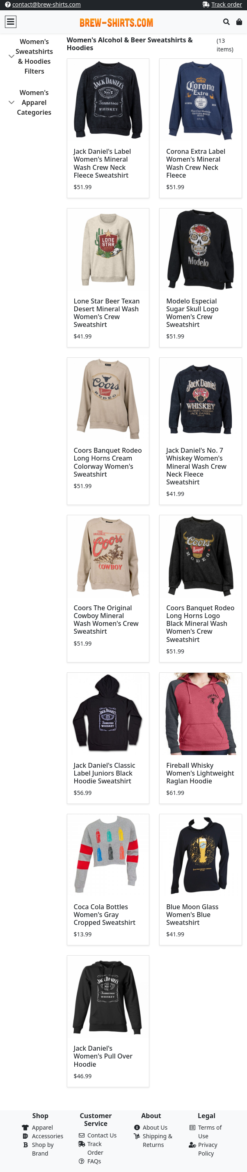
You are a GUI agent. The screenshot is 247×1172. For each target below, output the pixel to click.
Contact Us (102, 1135)
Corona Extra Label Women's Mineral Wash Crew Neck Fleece (195, 163)
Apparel (42, 1127)
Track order (226, 4)
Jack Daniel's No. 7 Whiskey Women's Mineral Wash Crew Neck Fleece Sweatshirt (196, 466)
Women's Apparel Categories (34, 102)
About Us (155, 1127)
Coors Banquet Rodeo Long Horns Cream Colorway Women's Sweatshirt (108, 462)
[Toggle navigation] (10, 22)
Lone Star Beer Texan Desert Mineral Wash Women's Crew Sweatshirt (107, 312)
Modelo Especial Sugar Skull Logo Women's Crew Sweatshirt (192, 312)
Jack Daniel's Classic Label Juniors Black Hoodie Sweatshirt (104, 773)
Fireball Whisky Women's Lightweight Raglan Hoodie (200, 773)
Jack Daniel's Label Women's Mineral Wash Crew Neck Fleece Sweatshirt (102, 163)
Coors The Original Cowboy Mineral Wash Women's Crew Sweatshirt (106, 619)
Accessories (47, 1136)
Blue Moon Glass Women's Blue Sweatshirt (192, 914)
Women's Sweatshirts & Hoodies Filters (34, 56)
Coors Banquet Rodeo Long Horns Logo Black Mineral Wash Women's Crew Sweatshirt (200, 623)
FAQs (94, 1161)
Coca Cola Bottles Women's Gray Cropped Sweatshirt (105, 914)
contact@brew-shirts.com (46, 4)
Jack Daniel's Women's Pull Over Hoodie (103, 1056)
